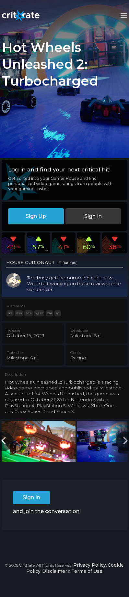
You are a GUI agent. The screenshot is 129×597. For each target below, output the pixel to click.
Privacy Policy (89, 565)
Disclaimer (54, 571)
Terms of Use (86, 571)
